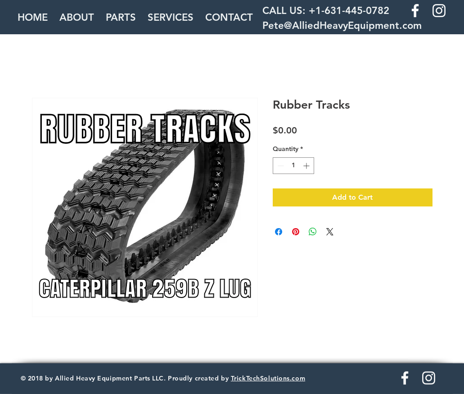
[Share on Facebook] (278, 231)
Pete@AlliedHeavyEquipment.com (342, 25)
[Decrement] (279, 166)
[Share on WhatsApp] (312, 231)
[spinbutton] (293, 166)
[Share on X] (329, 231)
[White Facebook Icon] (415, 10)
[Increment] (307, 166)
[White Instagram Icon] (439, 10)
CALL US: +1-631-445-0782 (325, 11)
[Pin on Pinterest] (295, 231)
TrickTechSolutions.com (268, 378)
